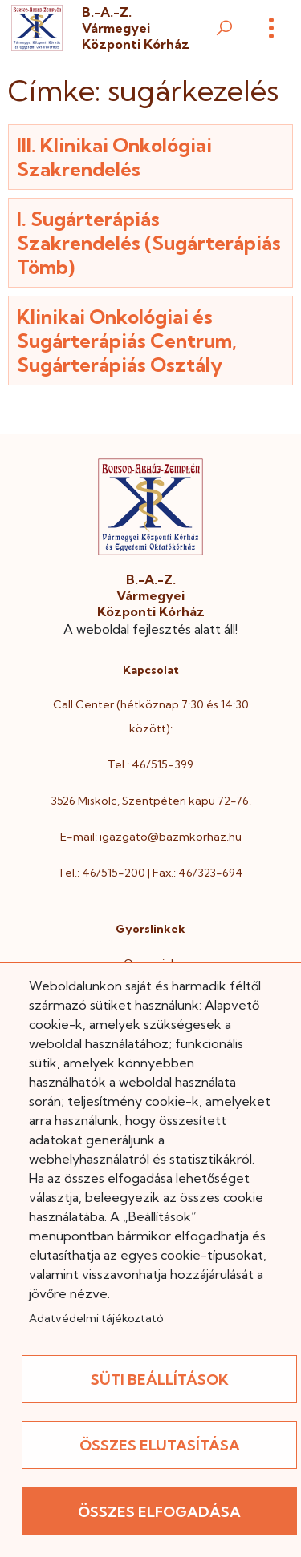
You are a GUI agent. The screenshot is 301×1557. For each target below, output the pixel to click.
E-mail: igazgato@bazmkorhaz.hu (151, 836)
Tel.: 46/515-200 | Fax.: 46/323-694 (150, 872)
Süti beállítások (160, 1379)
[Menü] (271, 28)
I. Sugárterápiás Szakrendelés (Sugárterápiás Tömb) (149, 243)
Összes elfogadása (159, 1512)
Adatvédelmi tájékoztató (96, 1318)
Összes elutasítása (159, 1445)
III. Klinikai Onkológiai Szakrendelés (114, 157)
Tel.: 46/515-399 (150, 764)
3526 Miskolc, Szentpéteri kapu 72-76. (151, 800)
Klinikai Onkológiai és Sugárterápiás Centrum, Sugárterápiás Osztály (127, 341)
